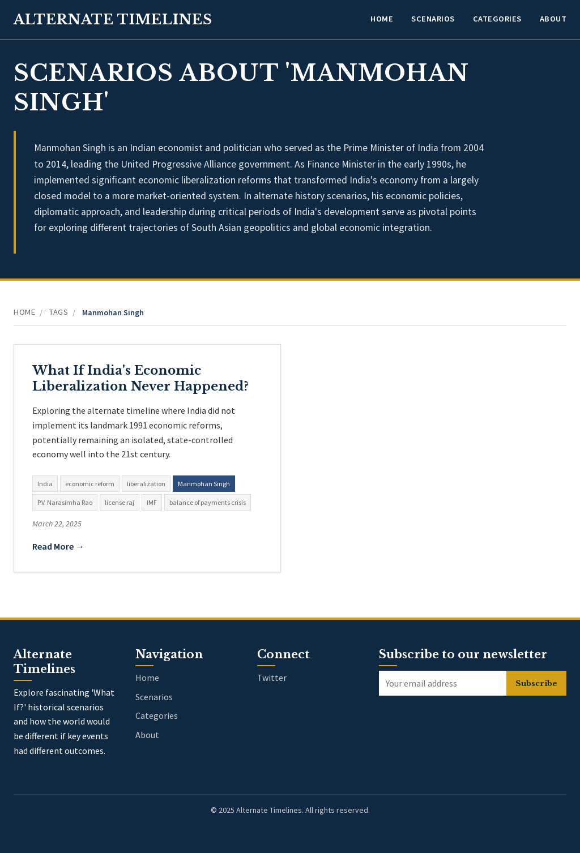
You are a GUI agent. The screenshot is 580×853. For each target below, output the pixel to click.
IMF (152, 502)
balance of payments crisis (207, 502)
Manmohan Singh (204, 483)
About (553, 19)
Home (381, 19)
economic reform (89, 483)
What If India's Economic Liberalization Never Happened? (140, 378)
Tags (58, 312)
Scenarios (433, 19)
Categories (497, 19)
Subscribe (536, 683)
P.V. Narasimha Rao (64, 502)
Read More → (58, 546)
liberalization (146, 483)
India (45, 483)
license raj (119, 502)
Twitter (272, 677)
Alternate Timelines (113, 19)
